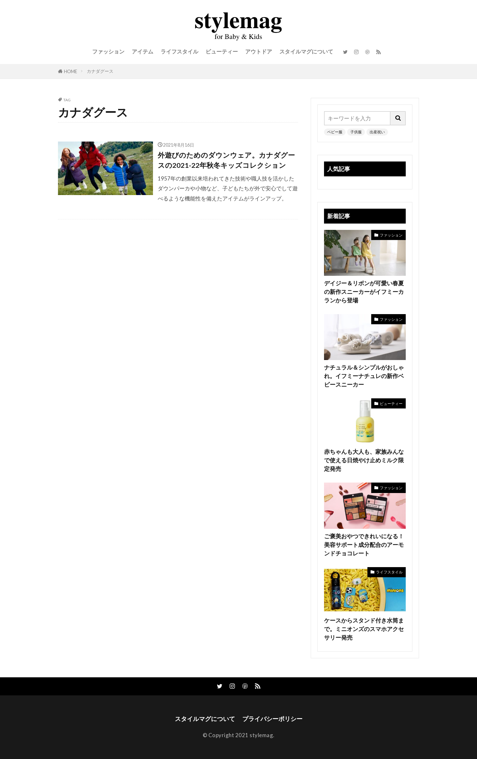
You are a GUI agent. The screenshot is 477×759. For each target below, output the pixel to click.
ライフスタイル (179, 51)
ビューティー (222, 51)
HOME (70, 71)
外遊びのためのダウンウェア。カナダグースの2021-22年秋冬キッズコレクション (226, 160)
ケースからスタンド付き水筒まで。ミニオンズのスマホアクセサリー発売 (364, 629)
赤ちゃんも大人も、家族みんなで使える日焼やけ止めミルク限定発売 (364, 460)
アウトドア (258, 51)
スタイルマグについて (306, 51)
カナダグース (100, 71)
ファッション (108, 51)
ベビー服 (334, 132)
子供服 (356, 132)
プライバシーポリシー (272, 718)
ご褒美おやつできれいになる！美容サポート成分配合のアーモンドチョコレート (364, 545)
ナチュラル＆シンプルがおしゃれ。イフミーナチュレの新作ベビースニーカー (364, 376)
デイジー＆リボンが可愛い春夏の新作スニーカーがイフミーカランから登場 (364, 292)
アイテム (142, 51)
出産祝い (377, 132)
